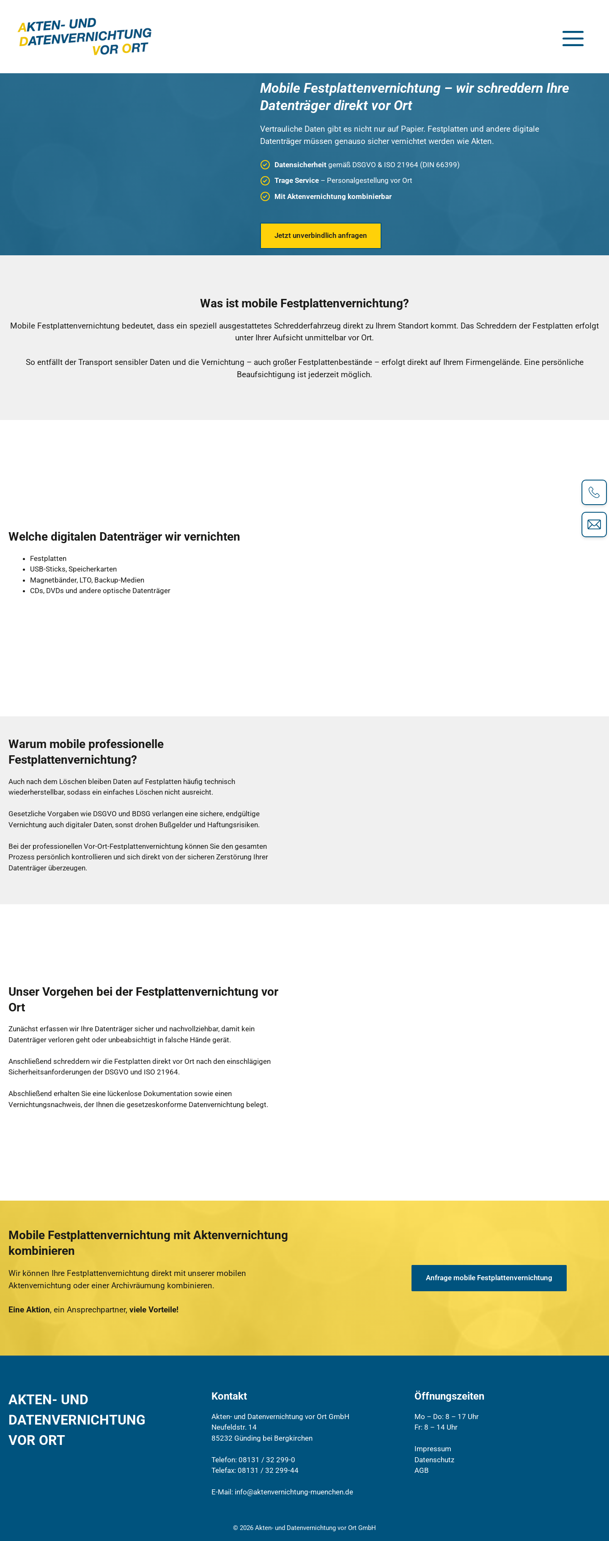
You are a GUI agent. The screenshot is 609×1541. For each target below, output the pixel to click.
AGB (421, 1470)
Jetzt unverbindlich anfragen (320, 235)
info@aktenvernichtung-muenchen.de (294, 1492)
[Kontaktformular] (594, 524)
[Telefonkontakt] (594, 492)
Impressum (432, 1448)
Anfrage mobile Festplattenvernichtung (489, 1277)
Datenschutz (434, 1459)
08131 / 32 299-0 (267, 1459)
